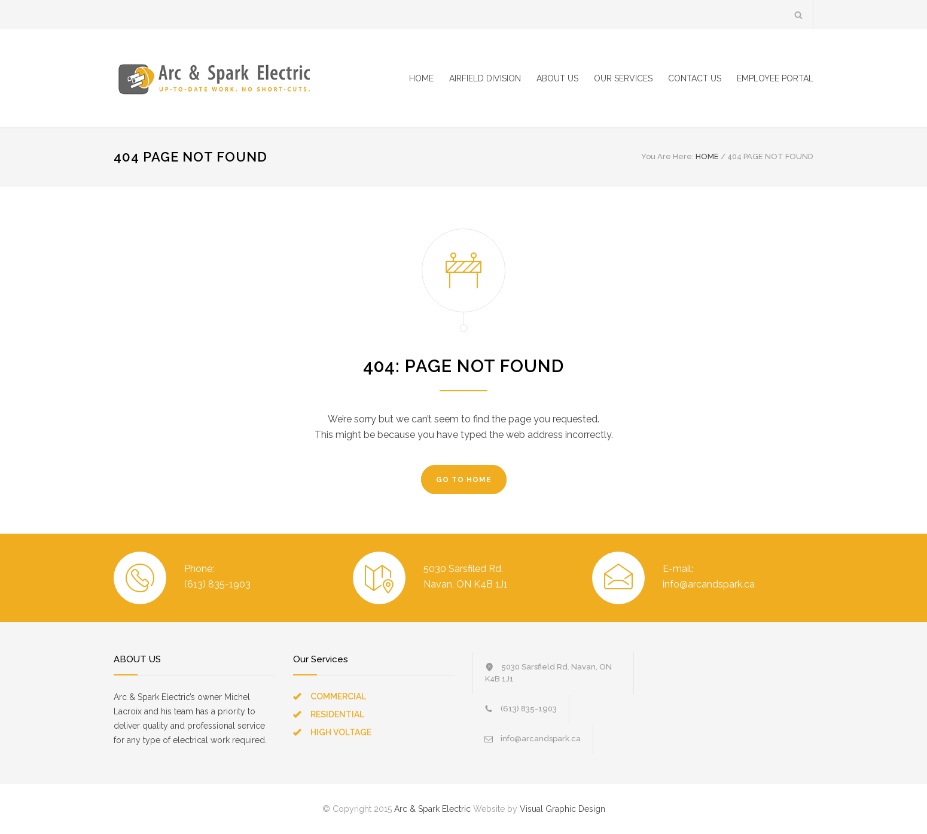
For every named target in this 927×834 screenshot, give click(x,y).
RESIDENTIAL (337, 714)
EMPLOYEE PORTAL (775, 78)
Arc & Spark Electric (432, 809)
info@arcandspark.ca (541, 738)
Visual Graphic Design (562, 809)
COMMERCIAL (338, 696)
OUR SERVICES (623, 78)
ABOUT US (557, 78)
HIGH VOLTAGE (340, 732)
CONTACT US (694, 78)
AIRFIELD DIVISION (485, 78)
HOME (421, 78)
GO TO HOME (464, 480)
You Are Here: (667, 156)
